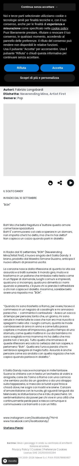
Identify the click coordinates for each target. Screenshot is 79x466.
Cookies (36, 449)
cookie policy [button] (59, 28)
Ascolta (10, 461)
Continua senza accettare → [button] (39, 6)
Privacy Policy (20, 449)
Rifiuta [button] (21, 68)
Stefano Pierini (13, 428)
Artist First (58, 94)
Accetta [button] (57, 68)
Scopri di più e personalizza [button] (39, 77)
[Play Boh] (70, 183)
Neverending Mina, (35, 94)
